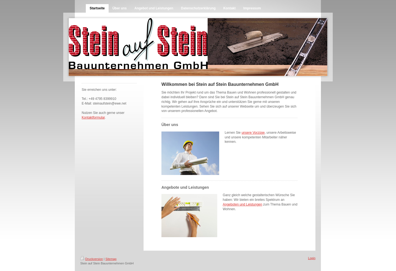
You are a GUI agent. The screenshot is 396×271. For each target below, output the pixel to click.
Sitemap (110, 259)
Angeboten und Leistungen (242, 204)
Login (311, 258)
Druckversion (91, 259)
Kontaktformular (93, 117)
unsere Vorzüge (253, 133)
